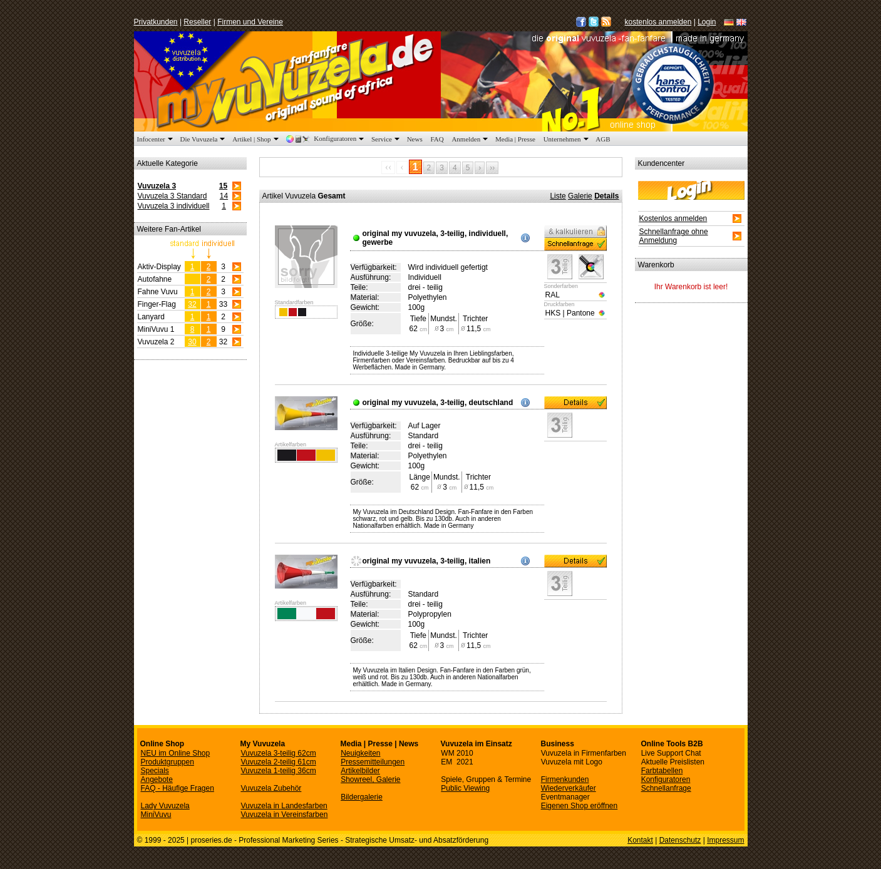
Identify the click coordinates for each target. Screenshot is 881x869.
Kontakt (640, 840)
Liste (557, 196)
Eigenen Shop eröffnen (579, 805)
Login (707, 22)
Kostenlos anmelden (673, 218)
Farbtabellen (662, 770)
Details (606, 196)
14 (224, 196)
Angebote (157, 779)
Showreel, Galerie (370, 779)
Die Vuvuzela (203, 139)
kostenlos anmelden (658, 22)
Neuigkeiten (360, 753)
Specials (155, 770)
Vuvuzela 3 (157, 186)
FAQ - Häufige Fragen (177, 788)
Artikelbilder (360, 770)
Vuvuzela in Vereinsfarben (283, 814)
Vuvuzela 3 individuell (174, 206)
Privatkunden (156, 22)
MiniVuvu (156, 814)
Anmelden (470, 139)
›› (492, 167)
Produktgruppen (167, 762)
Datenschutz (680, 840)
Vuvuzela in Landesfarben (283, 805)
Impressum (725, 840)
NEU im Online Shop (175, 753)
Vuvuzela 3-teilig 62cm (278, 753)
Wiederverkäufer (568, 788)
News (415, 139)
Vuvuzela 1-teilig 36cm (278, 770)
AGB (602, 139)
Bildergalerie (362, 797)
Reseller (197, 22)
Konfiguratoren (326, 138)
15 (223, 186)
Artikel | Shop (256, 139)
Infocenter (156, 139)
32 (192, 304)
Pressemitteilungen (372, 762)
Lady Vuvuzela (165, 805)
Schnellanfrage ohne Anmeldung (673, 236)
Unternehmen (567, 139)
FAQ (436, 139)
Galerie (580, 196)
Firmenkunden (565, 779)
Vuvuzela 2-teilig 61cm (278, 762)
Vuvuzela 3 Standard (172, 196)
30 (192, 341)
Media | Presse (515, 139)
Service (386, 139)
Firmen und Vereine (250, 22)
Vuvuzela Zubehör (270, 788)
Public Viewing (465, 788)
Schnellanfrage (666, 788)
